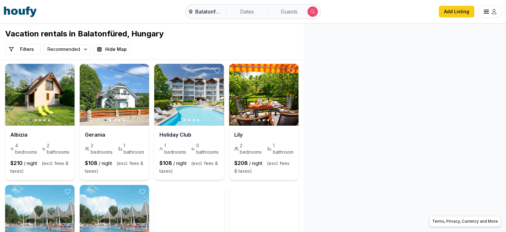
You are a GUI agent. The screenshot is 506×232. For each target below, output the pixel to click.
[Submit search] (313, 11)
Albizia (18, 134)
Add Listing (456, 11)
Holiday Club (225, 134)
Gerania (120, 134)
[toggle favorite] (93, 70)
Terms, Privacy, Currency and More (465, 221)
